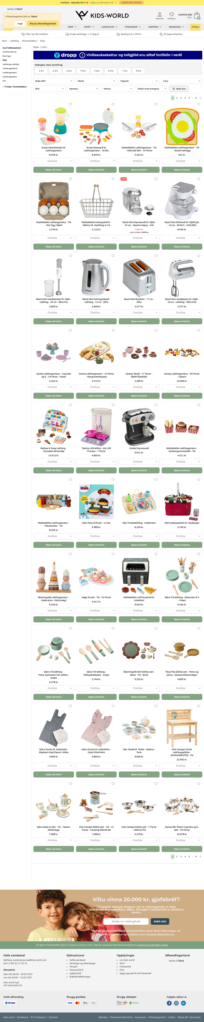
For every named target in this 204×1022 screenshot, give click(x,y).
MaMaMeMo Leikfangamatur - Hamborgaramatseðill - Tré (181, 450)
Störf (122, 963)
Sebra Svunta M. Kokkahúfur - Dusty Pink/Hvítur (96, 751)
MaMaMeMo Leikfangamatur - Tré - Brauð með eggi (182, 149)
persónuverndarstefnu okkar (153, 945)
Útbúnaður (133, 27)
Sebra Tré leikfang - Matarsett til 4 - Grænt (182, 599)
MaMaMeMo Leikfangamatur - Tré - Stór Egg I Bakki (53, 224)
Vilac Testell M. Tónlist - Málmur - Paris (139, 751)
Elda (42, 41)
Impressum (140, 1017)
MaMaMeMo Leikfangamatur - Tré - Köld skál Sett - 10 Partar (139, 149)
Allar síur (179, 88)
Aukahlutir (109, 27)
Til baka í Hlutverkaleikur (15, 87)
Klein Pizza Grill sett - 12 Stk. (96, 523)
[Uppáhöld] (70, 104)
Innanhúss (176, 27)
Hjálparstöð (75, 973)
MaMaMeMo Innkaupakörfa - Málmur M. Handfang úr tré (96, 224)
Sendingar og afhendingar (82, 963)
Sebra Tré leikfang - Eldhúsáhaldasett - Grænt (96, 673)
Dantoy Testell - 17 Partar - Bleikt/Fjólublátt (139, 375)
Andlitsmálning (9, 52)
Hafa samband (14, 955)
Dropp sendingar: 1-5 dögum (82, 34)
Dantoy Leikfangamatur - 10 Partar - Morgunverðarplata (96, 375)
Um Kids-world (127, 960)
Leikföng (154, 27)
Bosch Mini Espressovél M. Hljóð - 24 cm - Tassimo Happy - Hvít (139, 224)
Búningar (7, 56)
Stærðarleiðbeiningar (80, 977)
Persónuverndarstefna (121, 1017)
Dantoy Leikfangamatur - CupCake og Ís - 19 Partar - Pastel (53, 375)
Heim (4, 41)
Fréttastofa (125, 967)
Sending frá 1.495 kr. (129, 34)
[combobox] (53, 161)
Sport (89, 27)
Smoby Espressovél (139, 448)
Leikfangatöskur (10, 77)
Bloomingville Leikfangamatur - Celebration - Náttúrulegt (53, 599)
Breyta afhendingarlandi (43, 23)
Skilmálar (103, 1017)
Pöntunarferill (76, 970)
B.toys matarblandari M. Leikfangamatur (54, 149)
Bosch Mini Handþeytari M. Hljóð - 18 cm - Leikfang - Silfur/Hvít (182, 300)
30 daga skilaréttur (171, 34)
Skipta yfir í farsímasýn (189, 1017)
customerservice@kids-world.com (30, 960)
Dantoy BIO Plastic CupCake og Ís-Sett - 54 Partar (182, 828)
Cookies (171, 1017)
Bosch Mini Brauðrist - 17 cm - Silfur (139, 300)
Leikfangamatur (10, 73)
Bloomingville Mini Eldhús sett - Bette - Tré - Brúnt (139, 673)
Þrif (4, 81)
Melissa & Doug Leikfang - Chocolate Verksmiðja (53, 450)
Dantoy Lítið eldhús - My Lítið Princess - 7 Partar (96, 450)
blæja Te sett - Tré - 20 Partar (96, 597)
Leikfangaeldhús (10, 68)
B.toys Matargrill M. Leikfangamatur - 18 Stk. (96, 149)
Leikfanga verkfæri (11, 64)
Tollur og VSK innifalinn (34, 34)
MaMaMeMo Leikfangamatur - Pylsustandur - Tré (53, 524)
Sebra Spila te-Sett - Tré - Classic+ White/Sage (54, 828)
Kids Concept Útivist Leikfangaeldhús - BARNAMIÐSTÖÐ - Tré (182, 752)
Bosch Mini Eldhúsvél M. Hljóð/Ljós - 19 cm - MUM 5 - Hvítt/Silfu (182, 224)
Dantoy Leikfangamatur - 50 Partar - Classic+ (182, 375)
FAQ (122, 970)
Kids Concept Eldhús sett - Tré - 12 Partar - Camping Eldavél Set (96, 828)
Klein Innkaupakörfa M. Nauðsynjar (182, 523)
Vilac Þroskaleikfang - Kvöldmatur (139, 523)
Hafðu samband (77, 960)
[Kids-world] (102, 15)
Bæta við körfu (54, 169)
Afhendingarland (156, 1017)
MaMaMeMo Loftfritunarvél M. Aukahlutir (139, 599)
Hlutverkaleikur (29, 41)
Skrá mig (160, 921)
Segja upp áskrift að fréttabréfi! (135, 973)
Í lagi (19, 23)
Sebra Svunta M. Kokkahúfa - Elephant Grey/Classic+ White (53, 751)
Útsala (195, 27)
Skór (72, 27)
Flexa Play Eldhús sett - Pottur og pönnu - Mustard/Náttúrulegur (181, 673)
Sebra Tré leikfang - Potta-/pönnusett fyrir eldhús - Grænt (53, 675)
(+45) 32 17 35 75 (18, 963)
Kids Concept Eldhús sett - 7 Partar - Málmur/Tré (139, 828)
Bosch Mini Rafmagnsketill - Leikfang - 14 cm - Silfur (96, 300)
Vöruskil (73, 967)
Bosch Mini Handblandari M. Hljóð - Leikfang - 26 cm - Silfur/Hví (53, 300)
